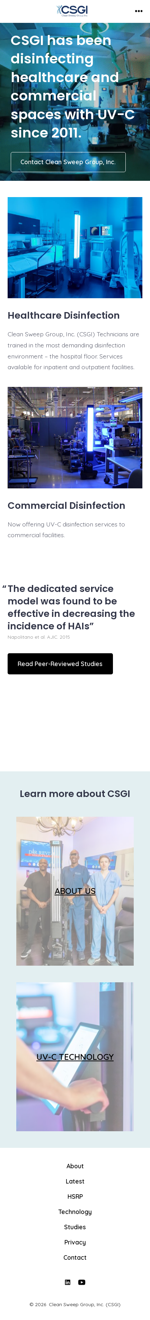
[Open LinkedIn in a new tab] (67, 1282)
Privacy (75, 1242)
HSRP (75, 1196)
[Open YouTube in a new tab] (81, 1282)
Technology (75, 1211)
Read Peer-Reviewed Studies (60, 663)
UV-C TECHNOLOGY (75, 1057)
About (75, 1166)
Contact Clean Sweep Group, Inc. (68, 162)
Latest (75, 1181)
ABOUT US (75, 891)
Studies (75, 1227)
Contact (75, 1257)
